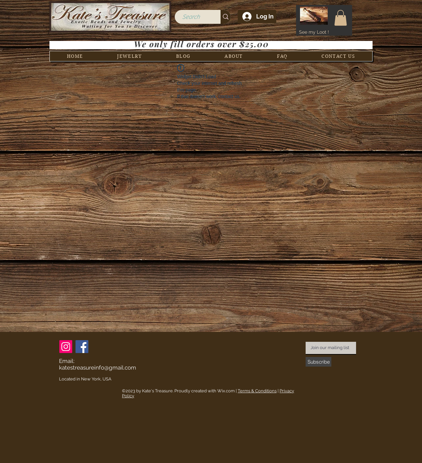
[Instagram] (65, 346)
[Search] (191, 17)
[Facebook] (81, 346)
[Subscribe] (318, 362)
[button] (340, 18)
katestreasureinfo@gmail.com (97, 367)
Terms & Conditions (257, 390)
